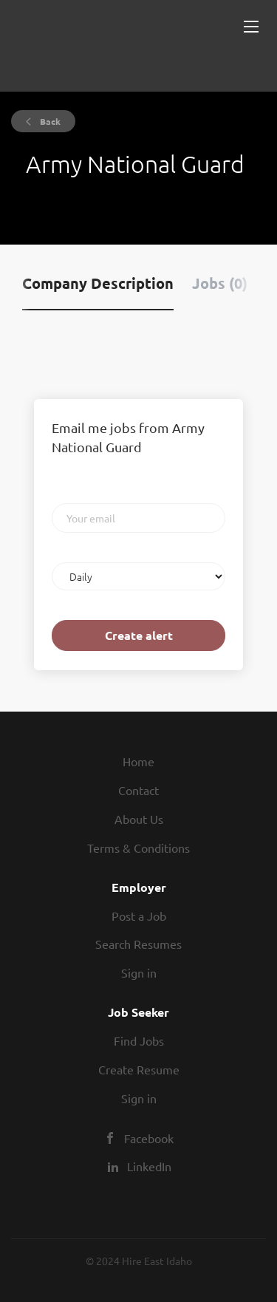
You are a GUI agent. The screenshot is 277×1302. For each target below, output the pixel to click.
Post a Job (139, 915)
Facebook (149, 1138)
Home (138, 761)
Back (49, 121)
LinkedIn (149, 1166)
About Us (138, 818)
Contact (138, 790)
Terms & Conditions (138, 847)
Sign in (139, 972)
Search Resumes (138, 943)
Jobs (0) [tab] (219, 283)
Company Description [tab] (98, 283)
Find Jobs (139, 1040)
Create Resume (138, 1069)
